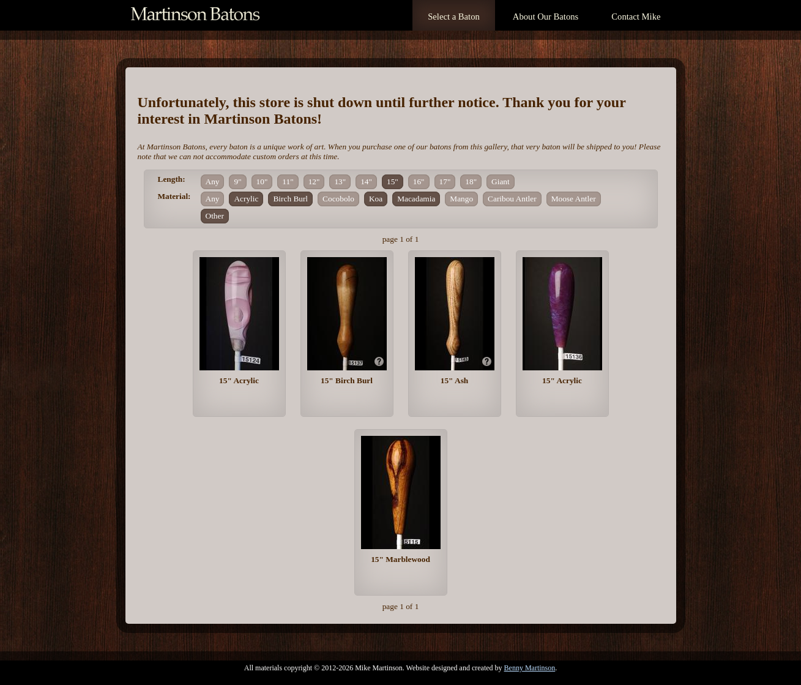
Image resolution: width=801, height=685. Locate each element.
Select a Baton (454, 16)
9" (237, 181)
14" (366, 181)
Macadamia (416, 198)
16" (419, 181)
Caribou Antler (512, 198)
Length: (171, 179)
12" (314, 181)
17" (445, 181)
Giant (500, 181)
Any (213, 181)
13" (340, 181)
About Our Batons (545, 16)
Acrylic (246, 198)
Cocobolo (338, 198)
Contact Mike (635, 16)
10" (262, 181)
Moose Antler (573, 198)
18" (471, 181)
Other (215, 215)
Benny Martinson (530, 668)
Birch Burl (290, 198)
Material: (174, 196)
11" (287, 181)
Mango (461, 198)
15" (392, 181)
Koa (375, 198)
